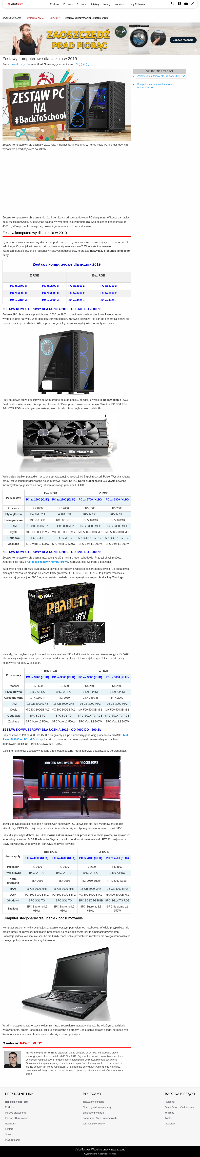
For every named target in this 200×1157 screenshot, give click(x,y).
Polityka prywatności (15, 1112)
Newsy (107, 4)
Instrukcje (120, 4)
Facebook (170, 1101)
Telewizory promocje (93, 1101)
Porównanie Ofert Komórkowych (100, 1118)
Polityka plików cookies (17, 1118)
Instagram (170, 1123)
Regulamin (10, 1123)
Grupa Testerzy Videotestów (179, 1107)
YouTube (169, 1112)
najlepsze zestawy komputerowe (47, 561)
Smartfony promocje (93, 1112)
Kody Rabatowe (137, 4)
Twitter (168, 1118)
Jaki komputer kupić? (94, 1123)
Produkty (68, 4)
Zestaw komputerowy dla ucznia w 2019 (161, 76)
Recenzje (82, 4)
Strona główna (35, 18)
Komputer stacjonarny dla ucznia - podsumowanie (155, 86)
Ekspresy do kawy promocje (97, 1107)
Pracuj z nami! (12, 1140)
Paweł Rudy (17, 64)
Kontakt (9, 1129)
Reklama (9, 1107)
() (79, 64)
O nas (8, 1134)
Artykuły (95, 4)
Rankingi (54, 4)
